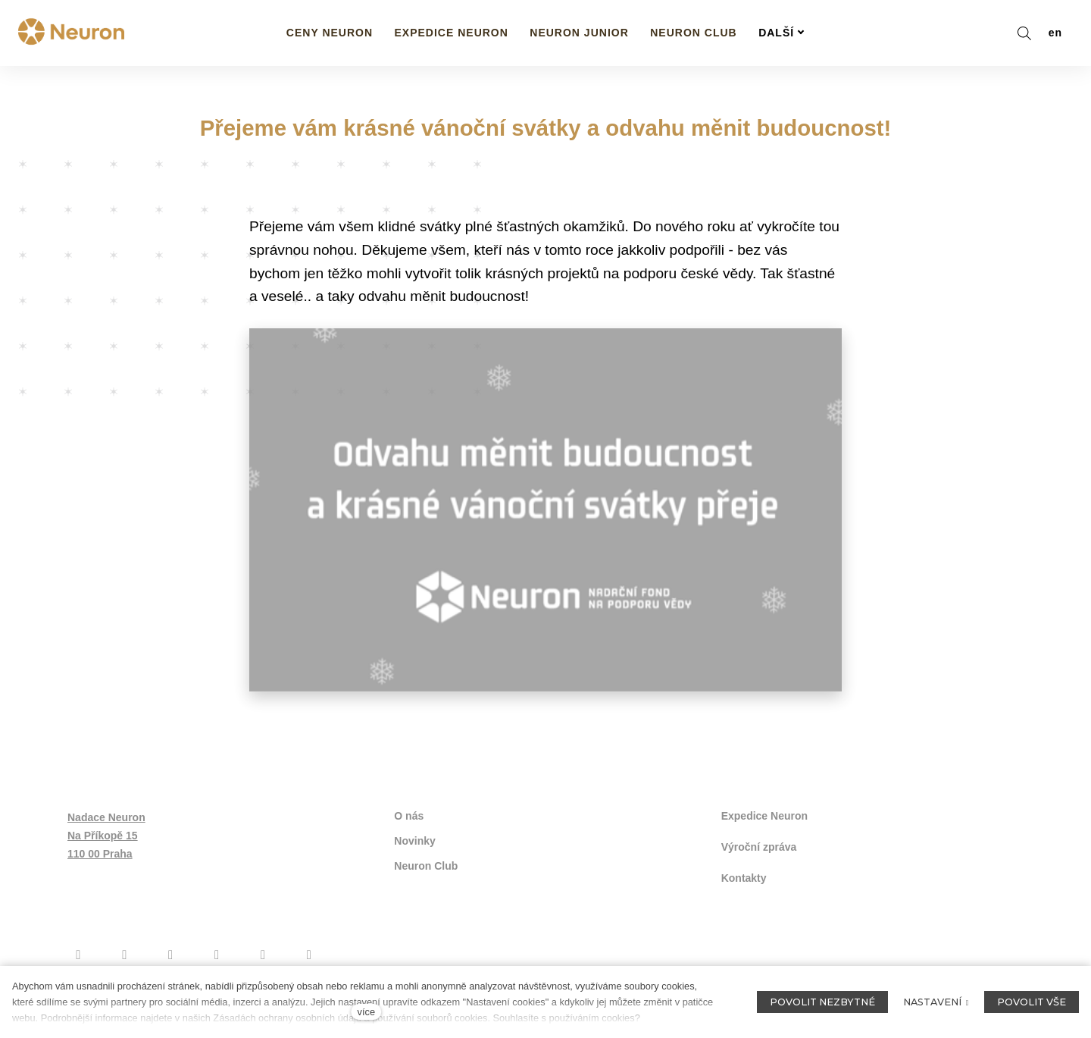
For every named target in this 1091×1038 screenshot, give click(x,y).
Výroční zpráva (759, 846)
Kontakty (744, 876)
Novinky (414, 841)
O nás (409, 817)
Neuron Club (426, 865)
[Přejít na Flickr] (263, 952)
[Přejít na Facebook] (78, 952)
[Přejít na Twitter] (217, 952)
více (366, 1012)
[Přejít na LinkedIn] (309, 952)
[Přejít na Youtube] (171, 952)
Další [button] (781, 33)
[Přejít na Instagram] (125, 952)
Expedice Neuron (764, 817)
